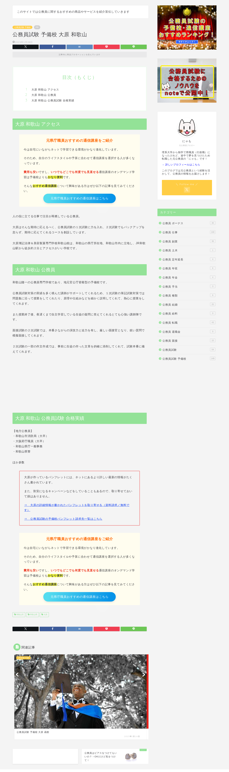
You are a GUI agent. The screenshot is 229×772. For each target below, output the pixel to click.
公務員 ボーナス (188, 223)
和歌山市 (20, 617)
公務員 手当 (188, 286)
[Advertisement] (80, 384)
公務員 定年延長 (188, 259)
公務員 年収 (188, 268)
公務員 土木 (188, 250)
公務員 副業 (188, 241)
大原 (45, 617)
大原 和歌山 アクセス (45, 89)
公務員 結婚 (188, 304)
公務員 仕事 (188, 232)
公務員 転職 (188, 322)
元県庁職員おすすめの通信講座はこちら (80, 199)
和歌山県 (33, 617)
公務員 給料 (188, 313)
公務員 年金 (188, 277)
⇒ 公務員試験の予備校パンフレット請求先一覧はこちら (63, 520)
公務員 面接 (188, 340)
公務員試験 (188, 349)
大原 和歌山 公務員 (43, 95)
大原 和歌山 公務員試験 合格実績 (52, 100)
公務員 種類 (188, 295)
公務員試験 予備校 (22, 27)
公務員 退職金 (188, 331)
